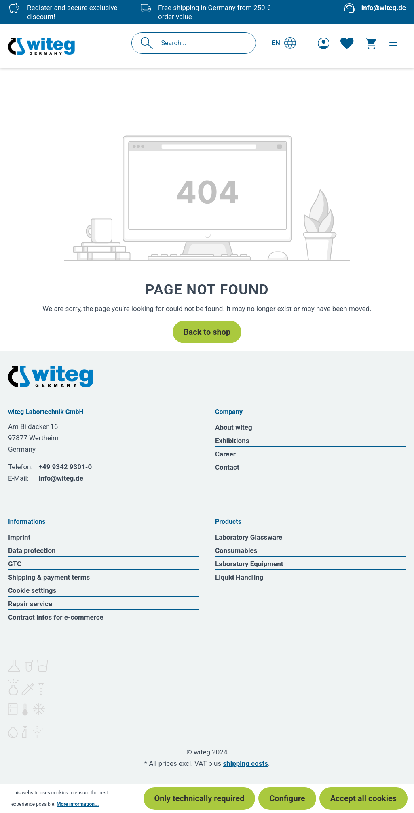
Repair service (30, 604)
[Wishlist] (347, 43)
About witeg (233, 427)
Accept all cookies (363, 798)
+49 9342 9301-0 (65, 467)
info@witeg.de (383, 8)
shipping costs (245, 763)
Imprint (19, 537)
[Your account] (323, 43)
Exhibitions (232, 441)
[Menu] (393, 43)
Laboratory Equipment (249, 564)
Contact (227, 467)
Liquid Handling (239, 577)
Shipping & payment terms (49, 577)
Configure (287, 798)
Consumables (236, 550)
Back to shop (207, 332)
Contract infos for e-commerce (56, 617)
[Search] (149, 43)
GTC (14, 564)
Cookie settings (32, 590)
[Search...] (202, 43)
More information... (78, 804)
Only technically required (199, 798)
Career (225, 454)
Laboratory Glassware (248, 537)
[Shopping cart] (370, 43)
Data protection (32, 550)
